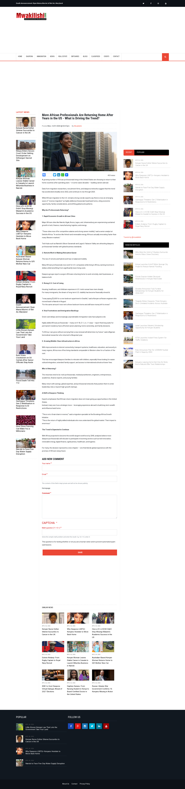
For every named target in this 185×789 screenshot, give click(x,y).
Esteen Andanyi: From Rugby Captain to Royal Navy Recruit (25, 284)
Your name (46, 463)
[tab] (129, 152)
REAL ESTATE (62, 56)
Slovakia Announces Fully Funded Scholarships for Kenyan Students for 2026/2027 (149, 291)
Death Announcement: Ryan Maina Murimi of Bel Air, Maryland (39, 3)
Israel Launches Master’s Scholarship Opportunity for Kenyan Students (149, 326)
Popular (140, 152)
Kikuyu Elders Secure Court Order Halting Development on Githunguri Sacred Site (25, 156)
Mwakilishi (78, 126)
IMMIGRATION (41, 56)
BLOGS (85, 56)
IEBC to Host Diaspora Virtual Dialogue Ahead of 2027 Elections (52, 689)
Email (44, 474)
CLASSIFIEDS (95, 56)
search (165, 57)
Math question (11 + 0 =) (51, 528)
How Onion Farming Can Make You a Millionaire (25, 428)
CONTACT (116, 56)
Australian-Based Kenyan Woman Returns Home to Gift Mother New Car (25, 260)
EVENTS (106, 56)
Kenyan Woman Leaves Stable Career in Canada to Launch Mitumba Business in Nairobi (25, 183)
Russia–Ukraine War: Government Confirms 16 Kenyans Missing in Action (102, 689)
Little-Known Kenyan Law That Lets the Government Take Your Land (25, 333)
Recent (129, 152)
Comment (46, 493)
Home (20, 56)
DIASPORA (29, 56)
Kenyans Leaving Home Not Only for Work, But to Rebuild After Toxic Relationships (151, 363)
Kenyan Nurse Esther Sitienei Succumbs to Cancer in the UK (25, 130)
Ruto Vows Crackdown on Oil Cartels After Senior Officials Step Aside (25, 359)
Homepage (46, 488)
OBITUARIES (75, 56)
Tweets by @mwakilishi (132, 237)
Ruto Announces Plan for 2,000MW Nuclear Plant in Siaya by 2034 (151, 351)
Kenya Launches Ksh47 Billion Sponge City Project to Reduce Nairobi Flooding (151, 265)
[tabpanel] (146, 191)
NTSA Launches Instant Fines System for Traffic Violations (150, 339)
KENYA (52, 56)
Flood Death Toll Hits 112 (25, 381)
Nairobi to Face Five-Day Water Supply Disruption (25, 451)
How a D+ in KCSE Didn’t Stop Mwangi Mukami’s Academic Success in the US (25, 209)
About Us (65, 784)
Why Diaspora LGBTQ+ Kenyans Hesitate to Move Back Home (23, 235)
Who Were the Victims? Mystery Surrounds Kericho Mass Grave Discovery (151, 253)
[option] (53, 2)
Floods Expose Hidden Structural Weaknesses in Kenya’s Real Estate (148, 278)
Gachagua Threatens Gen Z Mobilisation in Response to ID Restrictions (25, 404)
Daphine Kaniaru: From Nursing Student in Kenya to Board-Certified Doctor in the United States (78, 690)
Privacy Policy (85, 784)
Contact (74, 784)
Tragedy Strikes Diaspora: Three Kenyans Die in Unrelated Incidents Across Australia (151, 302)
